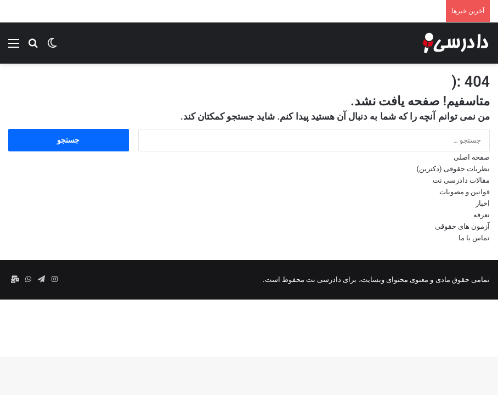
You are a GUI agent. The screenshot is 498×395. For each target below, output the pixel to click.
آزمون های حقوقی (462, 226)
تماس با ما (474, 238)
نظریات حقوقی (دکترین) (453, 169)
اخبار (483, 203)
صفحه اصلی (472, 157)
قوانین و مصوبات (464, 192)
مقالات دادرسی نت (461, 180)
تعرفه (481, 215)
